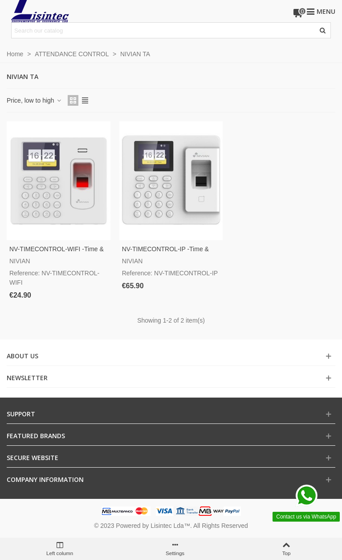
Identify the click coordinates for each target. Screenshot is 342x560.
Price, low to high (34, 100)
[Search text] (164, 30)
